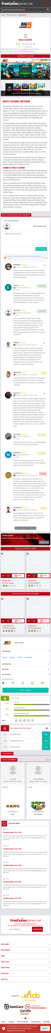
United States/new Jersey (26, 51)
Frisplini (30, 787)
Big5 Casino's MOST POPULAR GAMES (26, 594)
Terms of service (22, 1022)
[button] (47, 760)
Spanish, (12, 657)
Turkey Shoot (32, 626)
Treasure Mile (15, 734)
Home (3, 15)
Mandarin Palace (17, 741)
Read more (44, 542)
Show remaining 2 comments (25, 528)
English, (4, 657)
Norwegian (28, 657)
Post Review (41, 249)
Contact (11, 1022)
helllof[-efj (5, 787)
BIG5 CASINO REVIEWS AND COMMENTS (16, 215)
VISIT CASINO (25, 690)
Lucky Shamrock (7, 626)
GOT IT (45, 1028)
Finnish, (20, 657)
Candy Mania (32, 581)
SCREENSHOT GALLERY (25, 56)
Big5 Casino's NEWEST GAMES (25, 548)
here (23, 1031)
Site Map (47, 1022)
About (3, 1022)
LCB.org (45, 257)
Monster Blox (6, 581)
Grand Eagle (15, 747)
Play (46, 734)
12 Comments (27, 47)
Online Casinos (12, 15)
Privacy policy (36, 1022)
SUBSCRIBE (37, 929)
